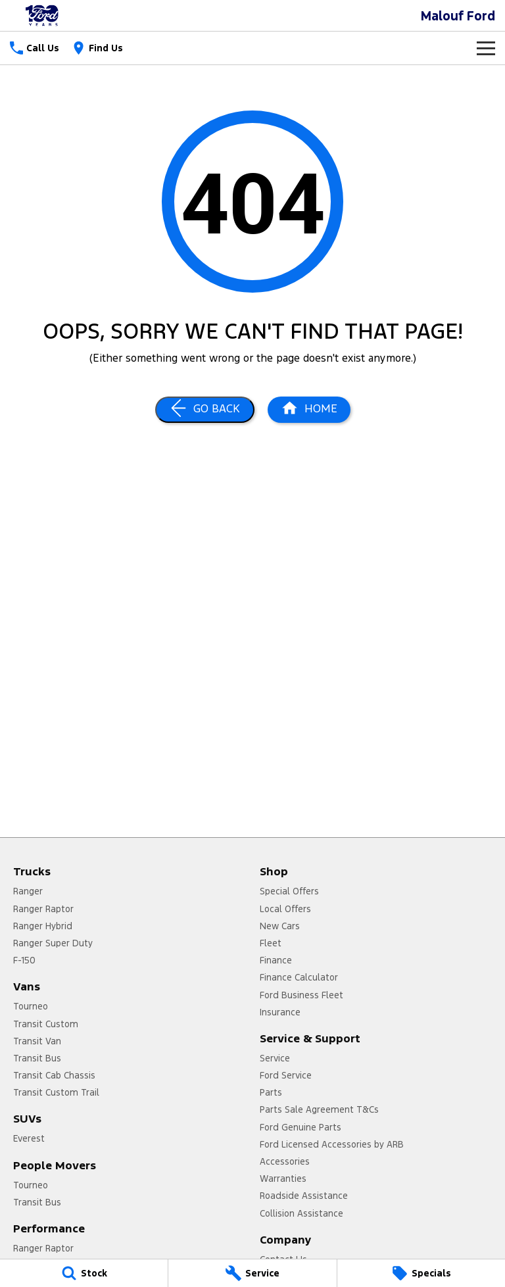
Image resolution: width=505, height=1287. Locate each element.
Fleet (270, 943)
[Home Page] (43, 15)
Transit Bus (37, 1058)
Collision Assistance (301, 1213)
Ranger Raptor (43, 909)
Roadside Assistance (304, 1196)
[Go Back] (204, 410)
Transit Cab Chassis (54, 1075)
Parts (271, 1092)
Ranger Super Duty (53, 943)
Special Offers (289, 891)
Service (275, 1058)
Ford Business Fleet (301, 995)
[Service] (252, 1273)
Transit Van (37, 1041)
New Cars (280, 926)
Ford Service (286, 1075)
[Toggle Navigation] (486, 48)
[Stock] (84, 1273)
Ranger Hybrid (42, 926)
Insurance (280, 1012)
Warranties (283, 1178)
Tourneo (30, 1006)
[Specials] (421, 1273)
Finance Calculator (299, 977)
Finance (276, 960)
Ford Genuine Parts (300, 1127)
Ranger (28, 891)
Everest (29, 1138)
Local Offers (285, 909)
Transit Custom (45, 1024)
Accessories (285, 1161)
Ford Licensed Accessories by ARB (332, 1144)
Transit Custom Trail (56, 1092)
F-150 (24, 960)
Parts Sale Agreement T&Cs (319, 1109)
